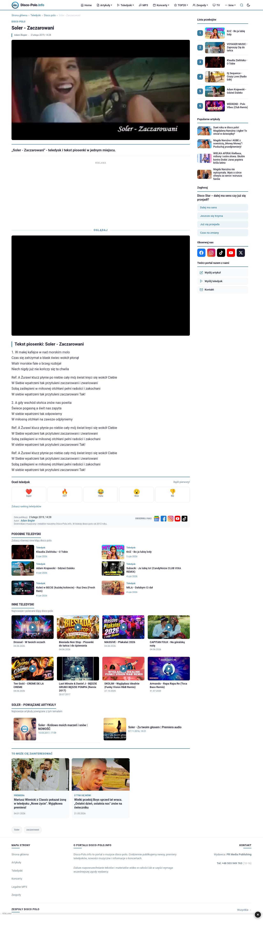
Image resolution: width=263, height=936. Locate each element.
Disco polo (49, 15)
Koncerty (161, 5)
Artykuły (104, 5)
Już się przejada (209, 224)
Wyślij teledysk (211, 281)
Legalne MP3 (19, 886)
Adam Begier (20, 35)
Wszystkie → (244, 909)
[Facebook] (163, 518)
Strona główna (19, 15)
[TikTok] (184, 518)
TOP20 (181, 5)
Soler (17, 829)
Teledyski (125, 5)
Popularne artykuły (208, 119)
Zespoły (200, 5)
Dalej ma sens (208, 207)
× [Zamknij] (258, 914)
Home (86, 5)
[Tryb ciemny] (248, 5)
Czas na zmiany (209, 232)
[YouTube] (177, 518)
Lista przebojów (206, 19)
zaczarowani (33, 829)
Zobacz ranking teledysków (26, 506)
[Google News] (156, 518)
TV (216, 5)
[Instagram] (170, 518)
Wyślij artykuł (210, 272)
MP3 (143, 5)
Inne (230, 5)
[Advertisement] (101, 194)
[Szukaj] (241, 5)
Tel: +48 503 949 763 (234, 863)
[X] (241, 253)
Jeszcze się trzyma (211, 215)
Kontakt (207, 289)
